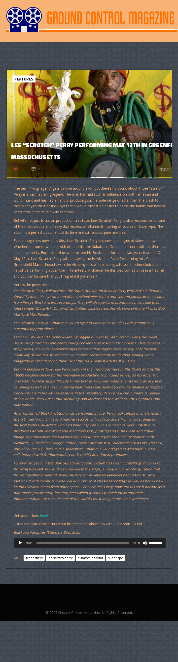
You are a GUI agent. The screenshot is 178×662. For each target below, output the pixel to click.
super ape (115, 557)
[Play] (20, 542)
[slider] (82, 543)
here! (44, 515)
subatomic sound (90, 557)
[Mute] (145, 542)
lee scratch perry (60, 557)
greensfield (34, 557)
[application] (90, 543)
